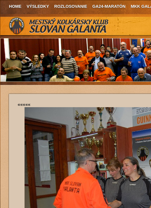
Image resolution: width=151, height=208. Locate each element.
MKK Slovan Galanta (59, 26)
